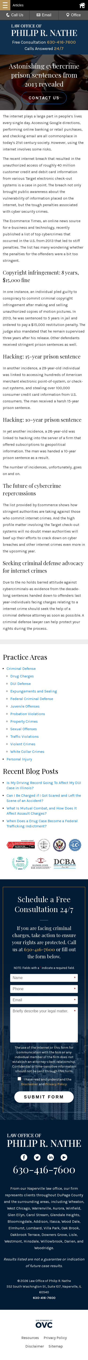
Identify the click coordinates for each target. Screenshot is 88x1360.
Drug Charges (22, 676)
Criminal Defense (21, 668)
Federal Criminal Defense (31, 699)
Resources (30, 1337)
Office (73, 15)
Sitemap (56, 1346)
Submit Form (44, 1097)
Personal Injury (19, 759)
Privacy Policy (56, 1084)
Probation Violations (27, 714)
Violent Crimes (22, 744)
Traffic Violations (24, 736)
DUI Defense (20, 683)
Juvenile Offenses (25, 706)
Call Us (14, 15)
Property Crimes (24, 721)
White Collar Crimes (27, 751)
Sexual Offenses (23, 729)
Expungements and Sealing (33, 691)
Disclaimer (29, 1084)
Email (44, 15)
